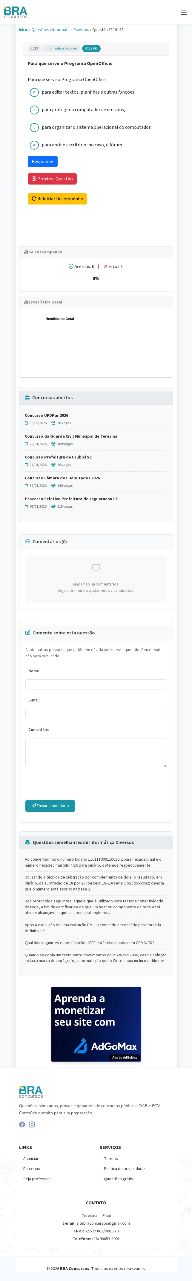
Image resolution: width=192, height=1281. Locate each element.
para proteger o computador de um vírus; (83, 109)
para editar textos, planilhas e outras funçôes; (89, 92)
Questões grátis (118, 1179)
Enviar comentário (50, 806)
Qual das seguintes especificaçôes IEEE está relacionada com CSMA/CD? (89, 943)
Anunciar (31, 1159)
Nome (33, 671)
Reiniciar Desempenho (57, 199)
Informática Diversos (70, 30)
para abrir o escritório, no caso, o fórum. (82, 145)
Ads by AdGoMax (124, 1057)
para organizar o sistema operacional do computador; (97, 127)
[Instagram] (32, 1124)
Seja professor (36, 1179)
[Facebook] (22, 1124)
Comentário (39, 729)
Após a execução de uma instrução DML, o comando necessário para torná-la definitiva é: (93, 928)
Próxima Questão (52, 179)
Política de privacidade (124, 1169)
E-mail (34, 700)
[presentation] (70, 783)
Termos (111, 1159)
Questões (40, 30)
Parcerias (31, 1169)
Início (23, 30)
